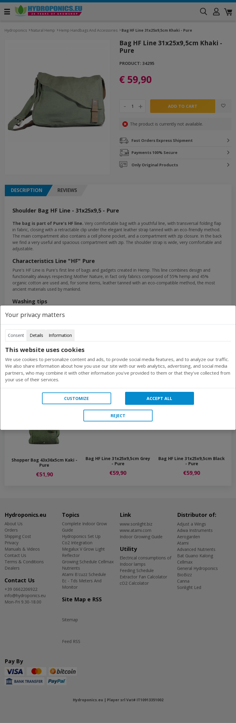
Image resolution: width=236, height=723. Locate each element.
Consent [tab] (16, 335)
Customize (76, 398)
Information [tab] (60, 335)
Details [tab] (36, 335)
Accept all (159, 398)
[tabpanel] (118, 364)
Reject (118, 415)
